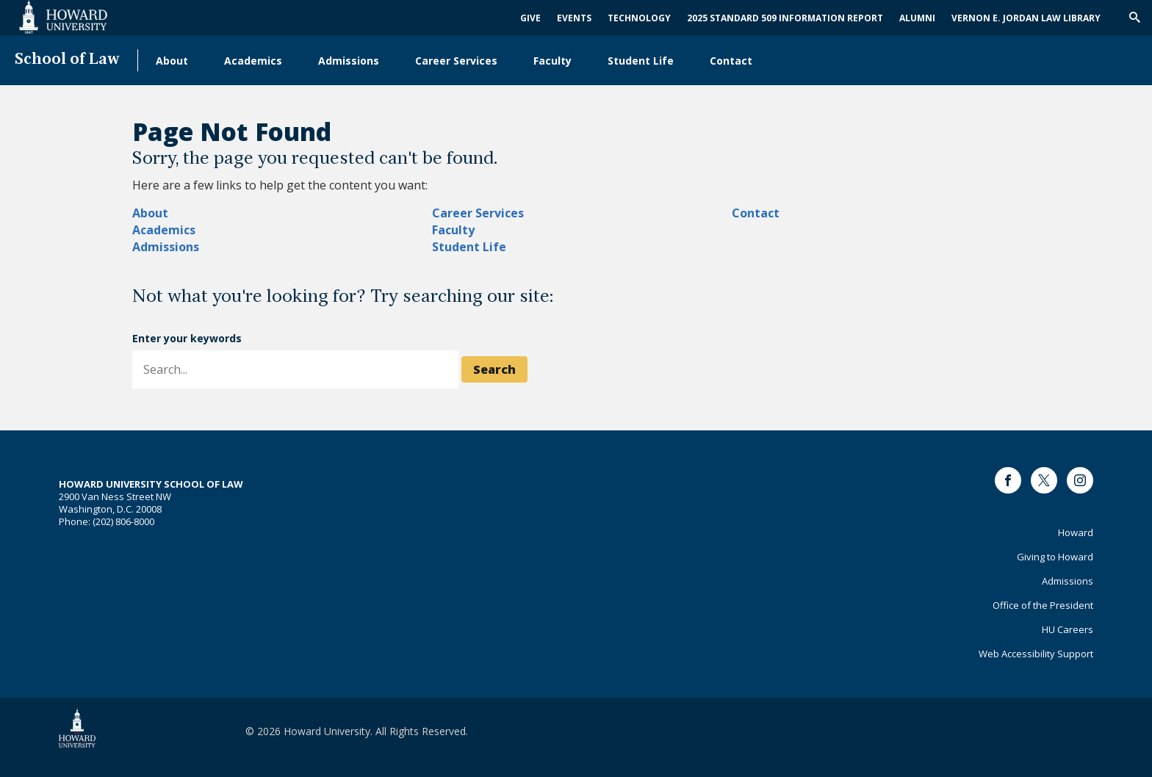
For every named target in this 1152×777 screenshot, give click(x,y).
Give (530, 18)
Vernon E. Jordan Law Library (1026, 18)
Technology (639, 18)
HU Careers (1067, 629)
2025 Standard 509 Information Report (785, 18)
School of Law (67, 60)
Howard (1075, 532)
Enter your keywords (187, 338)
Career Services (456, 61)
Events (574, 18)
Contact (731, 61)
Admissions (348, 61)
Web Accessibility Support (1036, 653)
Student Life (641, 61)
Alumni (917, 18)
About (172, 61)
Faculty (552, 61)
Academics (253, 61)
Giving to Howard (1055, 556)
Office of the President (1043, 605)
